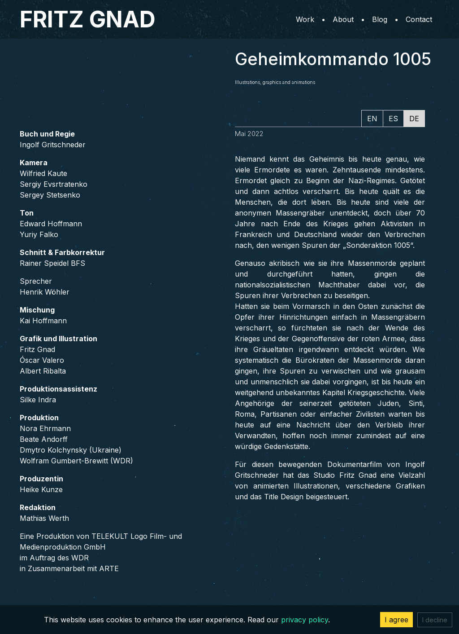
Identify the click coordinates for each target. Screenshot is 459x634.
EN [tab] (372, 118)
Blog (379, 19)
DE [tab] (414, 118)
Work (305, 19)
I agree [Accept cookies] (396, 619)
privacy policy (304, 619)
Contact (419, 19)
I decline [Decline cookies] (434, 620)
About (343, 19)
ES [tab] (393, 118)
